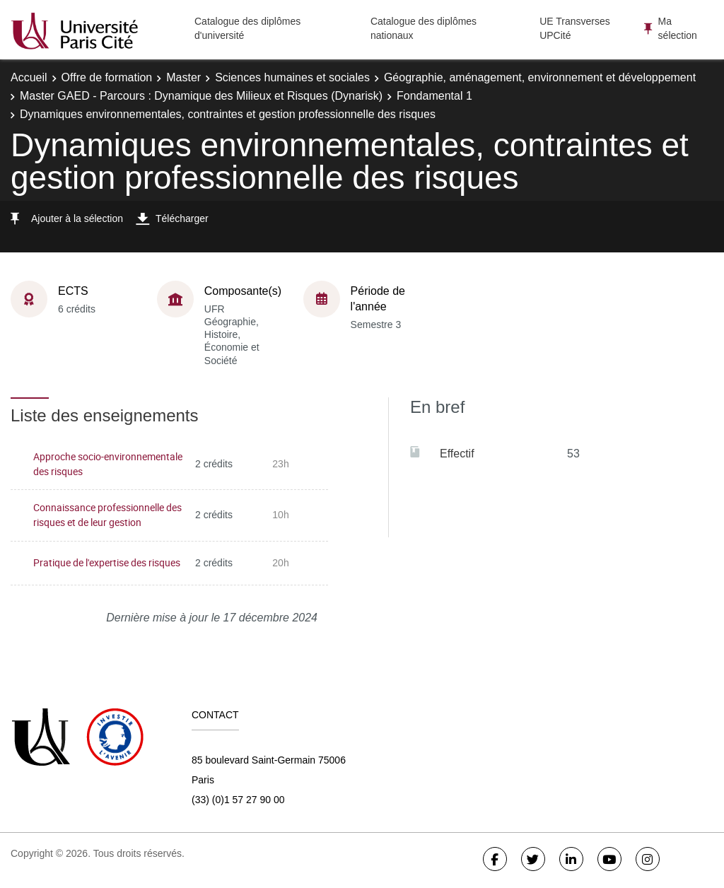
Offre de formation (107, 77)
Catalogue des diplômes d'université (247, 28)
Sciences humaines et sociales (292, 77)
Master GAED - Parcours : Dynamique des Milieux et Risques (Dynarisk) (201, 96)
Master (183, 77)
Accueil (29, 77)
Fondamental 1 (434, 96)
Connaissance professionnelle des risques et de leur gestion (107, 515)
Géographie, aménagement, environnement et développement (540, 77)
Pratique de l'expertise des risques (106, 562)
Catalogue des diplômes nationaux (423, 28)
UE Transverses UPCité (574, 28)
